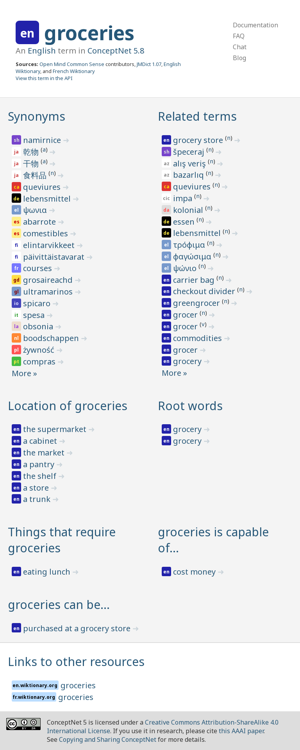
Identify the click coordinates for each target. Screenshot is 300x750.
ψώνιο (185, 268)
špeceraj (189, 151)
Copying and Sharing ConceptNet (107, 739)
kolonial (189, 210)
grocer (186, 314)
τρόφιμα (190, 244)
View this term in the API (44, 78)
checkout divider (205, 291)
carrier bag (194, 280)
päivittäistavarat (54, 257)
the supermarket (55, 429)
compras (40, 361)
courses (38, 268)
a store (37, 487)
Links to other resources (76, 662)
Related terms (197, 116)
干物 (32, 163)
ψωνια (36, 210)
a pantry (39, 464)
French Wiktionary (74, 71)
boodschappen (52, 338)
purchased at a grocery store (77, 628)
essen (184, 221)
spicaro (37, 303)
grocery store (199, 140)
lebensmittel (48, 198)
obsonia (39, 326)
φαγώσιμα (193, 256)
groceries (89, 33)
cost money (195, 571)
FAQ (239, 36)
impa (183, 198)
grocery (188, 361)
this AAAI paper (241, 731)
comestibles (46, 233)
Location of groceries (67, 406)
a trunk (37, 499)
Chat (239, 47)
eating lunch (47, 571)
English (42, 50)
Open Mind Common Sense (71, 64)
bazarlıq (189, 175)
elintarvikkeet (50, 245)
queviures (42, 187)
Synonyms (36, 116)
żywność (39, 350)
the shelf (40, 476)
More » (24, 373)
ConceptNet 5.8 (116, 50)
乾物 (32, 151)
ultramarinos (49, 291)
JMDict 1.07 (149, 64)
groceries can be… (59, 604)
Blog (239, 58)
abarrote (40, 221)
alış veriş (190, 163)
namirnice (43, 140)
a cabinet (41, 441)
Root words (190, 406)
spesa (34, 315)
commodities (198, 338)
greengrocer (197, 303)
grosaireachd (49, 280)
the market (44, 452)
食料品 (35, 175)
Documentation (255, 25)
